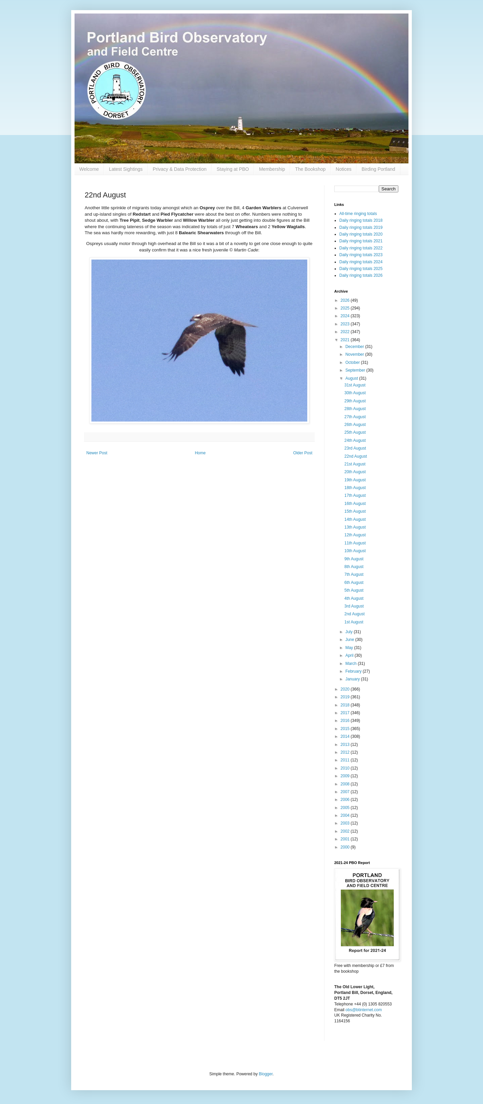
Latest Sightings (126, 169)
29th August (355, 401)
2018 (346, 705)
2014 (346, 736)
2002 (346, 831)
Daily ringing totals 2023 (360, 254)
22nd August (355, 456)
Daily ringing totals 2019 (360, 227)
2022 (346, 331)
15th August (355, 511)
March (351, 663)
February (354, 671)
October (353, 362)
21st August (355, 464)
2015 (346, 728)
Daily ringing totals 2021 (360, 241)
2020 (346, 689)
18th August (355, 487)
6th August (354, 582)
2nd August (354, 614)
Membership (272, 169)
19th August (355, 480)
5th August (354, 590)
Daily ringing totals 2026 (360, 275)
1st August (353, 622)
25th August (355, 432)
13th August (355, 527)
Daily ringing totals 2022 (360, 248)
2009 (346, 776)
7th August (354, 574)
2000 (346, 847)
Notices (343, 169)
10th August (355, 550)
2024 (346, 316)
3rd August (354, 606)
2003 (346, 823)
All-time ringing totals (358, 213)
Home (200, 453)
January (353, 679)
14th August (355, 519)
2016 (346, 720)
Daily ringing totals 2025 (360, 268)
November (355, 354)
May (349, 647)
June (350, 639)
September (355, 370)
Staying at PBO (233, 169)
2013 (346, 744)
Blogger (266, 1074)
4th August (354, 598)
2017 (346, 712)
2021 (346, 340)
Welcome (89, 169)
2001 (346, 839)
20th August (355, 471)
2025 (346, 308)
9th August (354, 559)
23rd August (355, 448)
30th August (355, 393)
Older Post (302, 453)
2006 (346, 799)
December (355, 346)
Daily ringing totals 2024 (360, 262)
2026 (346, 300)
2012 (346, 752)
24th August (355, 440)
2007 (346, 791)
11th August (355, 543)
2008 (346, 784)
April (349, 655)
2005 (346, 807)
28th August (355, 408)
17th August (355, 495)
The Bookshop (310, 169)
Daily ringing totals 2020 (360, 234)
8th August (354, 566)
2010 (346, 768)
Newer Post (96, 453)
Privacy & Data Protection (180, 169)
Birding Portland (378, 169)
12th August (355, 535)
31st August (355, 385)
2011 (346, 760)
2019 (346, 697)
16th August (355, 503)
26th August (355, 424)
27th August (355, 416)
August (352, 378)
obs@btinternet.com (363, 1009)
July (349, 631)
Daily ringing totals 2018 (360, 220)
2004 (346, 815)
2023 (346, 324)
